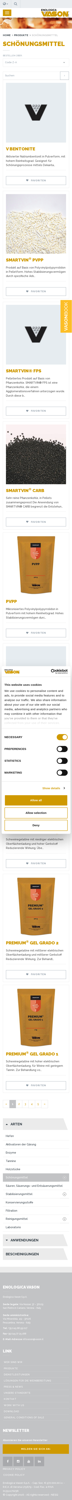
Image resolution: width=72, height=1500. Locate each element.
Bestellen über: (12, 55)
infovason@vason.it (33, 1339)
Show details (51, 788)
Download (11, 1411)
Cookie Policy (14, 1474)
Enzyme (11, 1152)
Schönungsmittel (17, 1177)
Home (7, 35)
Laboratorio (13, 1227)
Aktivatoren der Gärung (21, 1144)
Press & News (13, 1386)
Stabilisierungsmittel (19, 1194)
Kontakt (10, 1399)
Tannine (11, 1161)
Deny (36, 825)
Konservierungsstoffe (19, 1202)
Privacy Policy (14, 1469)
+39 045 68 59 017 (17, 1328)
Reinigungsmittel (17, 1218)
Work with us (14, 1405)
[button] (5, 4)
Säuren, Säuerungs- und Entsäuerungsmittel (34, 1185)
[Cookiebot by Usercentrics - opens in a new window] (51, 671)
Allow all (36, 800)
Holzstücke (13, 1169)
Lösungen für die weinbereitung (27, 1380)
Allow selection (36, 812)
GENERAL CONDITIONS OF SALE (24, 1417)
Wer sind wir (13, 1362)
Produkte (21, 35)
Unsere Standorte (17, 1393)
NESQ (54, 1494)
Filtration (11, 1210)
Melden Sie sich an (36, 1449)
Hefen (10, 1136)
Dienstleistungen (17, 1374)
